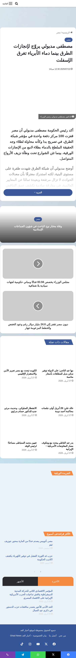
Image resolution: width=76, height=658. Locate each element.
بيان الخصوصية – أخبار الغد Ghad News (28, 635)
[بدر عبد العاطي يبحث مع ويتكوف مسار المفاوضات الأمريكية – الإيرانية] (56, 429)
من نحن (62, 635)
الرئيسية (67, 32)
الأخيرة (55, 581)
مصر (58, 32)
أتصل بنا (53, 635)
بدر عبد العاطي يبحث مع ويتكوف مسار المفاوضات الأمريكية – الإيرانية (57, 445)
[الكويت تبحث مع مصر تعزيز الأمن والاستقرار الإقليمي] (20, 357)
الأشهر (20, 581)
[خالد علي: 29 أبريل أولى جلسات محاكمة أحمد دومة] (56, 395)
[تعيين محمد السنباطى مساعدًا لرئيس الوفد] (20, 429)
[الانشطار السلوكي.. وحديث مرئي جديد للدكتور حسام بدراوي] (20, 395)
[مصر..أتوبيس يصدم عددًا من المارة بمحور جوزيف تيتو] (64, 545)
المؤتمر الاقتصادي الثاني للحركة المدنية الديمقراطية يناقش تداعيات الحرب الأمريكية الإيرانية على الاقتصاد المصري (31, 594)
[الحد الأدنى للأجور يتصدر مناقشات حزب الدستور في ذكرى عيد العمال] (64, 611)
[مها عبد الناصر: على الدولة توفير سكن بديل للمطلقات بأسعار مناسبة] (56, 357)
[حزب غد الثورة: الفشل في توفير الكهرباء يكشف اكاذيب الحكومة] (64, 560)
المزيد (38, 192)
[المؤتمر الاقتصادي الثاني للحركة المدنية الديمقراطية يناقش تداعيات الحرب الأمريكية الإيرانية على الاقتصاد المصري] (64, 595)
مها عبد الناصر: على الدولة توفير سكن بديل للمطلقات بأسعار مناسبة (57, 373)
